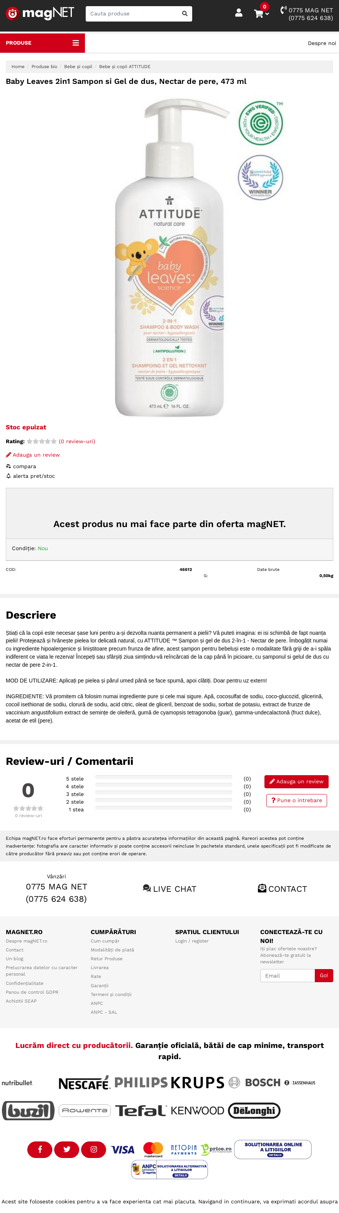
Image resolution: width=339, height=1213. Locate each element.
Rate (96, 976)
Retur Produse (107, 958)
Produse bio (44, 66)
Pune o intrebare (296, 800)
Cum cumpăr (105, 941)
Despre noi (322, 43)
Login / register (192, 941)
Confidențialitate (24, 983)
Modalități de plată (112, 950)
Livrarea (100, 967)
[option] (169, 257)
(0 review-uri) (61, 441)
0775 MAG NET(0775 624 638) (307, 14)
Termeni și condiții (111, 994)
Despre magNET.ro (26, 941)
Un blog (14, 958)
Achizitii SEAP (21, 1001)
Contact (287, 889)
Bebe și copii (78, 66)
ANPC (97, 1003)
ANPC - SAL (104, 1012)
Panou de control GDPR (32, 992)
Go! (324, 975)
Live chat (174, 889)
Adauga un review (33, 455)
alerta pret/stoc (30, 476)
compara (21, 466)
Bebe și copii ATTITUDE (125, 66)
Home (18, 66)
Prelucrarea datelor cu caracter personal (42, 971)
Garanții (99, 985)
